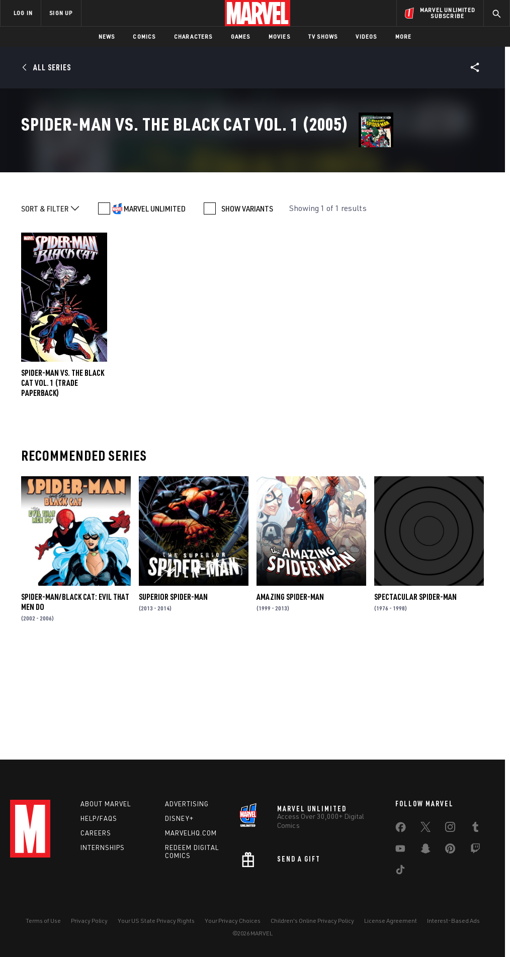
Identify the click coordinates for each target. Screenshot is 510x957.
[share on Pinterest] (450, 850)
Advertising (187, 804)
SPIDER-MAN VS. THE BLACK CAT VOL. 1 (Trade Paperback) (62, 484)
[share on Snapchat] (425, 850)
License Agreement (390, 920)
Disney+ (179, 818)
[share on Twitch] (475, 850)
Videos (366, 36)
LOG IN (23, 13)
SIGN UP (60, 13)
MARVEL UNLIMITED (155, 309)
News (107, 36)
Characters (193, 36)
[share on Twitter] (425, 829)
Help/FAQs (98, 818)
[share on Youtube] (400, 850)
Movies (279, 36)
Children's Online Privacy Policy (312, 920)
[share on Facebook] (400, 829)
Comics (144, 36)
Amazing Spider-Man (290, 698)
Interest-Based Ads (453, 920)
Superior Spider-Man (173, 698)
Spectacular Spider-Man (415, 698)
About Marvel (105, 804)
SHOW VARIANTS (247, 309)
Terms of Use (43, 920)
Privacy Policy (89, 920)
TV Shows (323, 36)
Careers (95, 833)
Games (240, 36)
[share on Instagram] (450, 829)
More (403, 36)
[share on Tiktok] (400, 872)
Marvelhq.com (191, 833)
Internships (102, 847)
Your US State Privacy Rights (156, 920)
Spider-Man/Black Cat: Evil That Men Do (75, 703)
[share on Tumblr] (475, 829)
